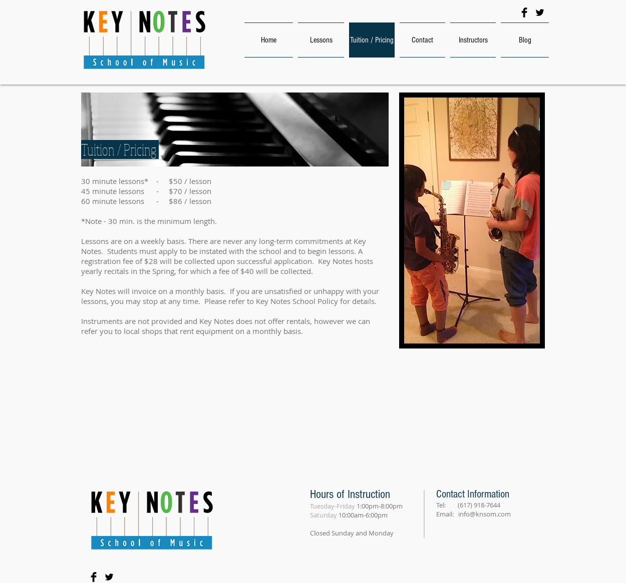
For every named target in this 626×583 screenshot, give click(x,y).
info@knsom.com (484, 514)
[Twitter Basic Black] (540, 13)
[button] (472, 220)
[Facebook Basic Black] (524, 13)
